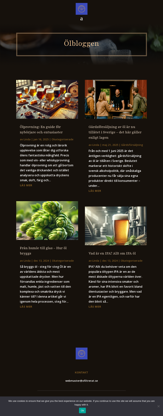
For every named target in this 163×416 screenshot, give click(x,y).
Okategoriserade (62, 139)
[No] (158, 406)
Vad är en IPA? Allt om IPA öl (112, 253)
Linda (27, 139)
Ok (82, 410)
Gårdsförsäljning (132, 145)
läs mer (26, 185)
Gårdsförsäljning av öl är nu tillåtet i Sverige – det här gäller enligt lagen (115, 132)
